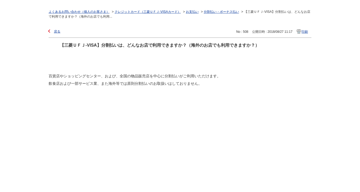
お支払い (192, 12)
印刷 (305, 32)
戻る (57, 31)
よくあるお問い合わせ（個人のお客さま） (79, 12)
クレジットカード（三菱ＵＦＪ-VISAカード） (148, 12)
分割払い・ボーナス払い (221, 12)
